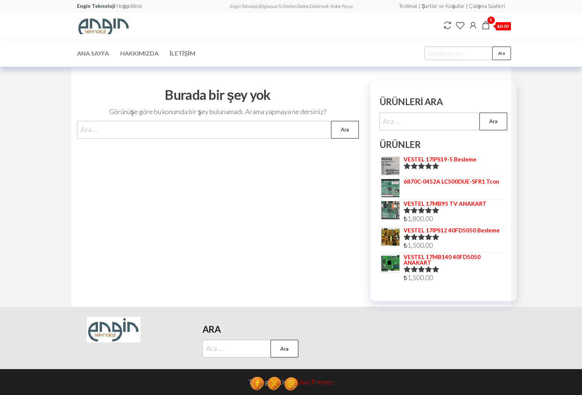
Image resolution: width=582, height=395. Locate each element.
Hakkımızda (139, 53)
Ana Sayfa (93, 53)
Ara (501, 53)
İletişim (182, 53)
